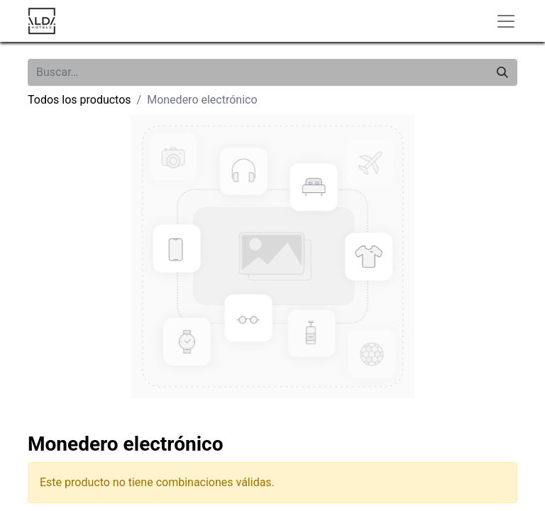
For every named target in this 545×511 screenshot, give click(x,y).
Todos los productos (79, 99)
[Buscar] (502, 72)
